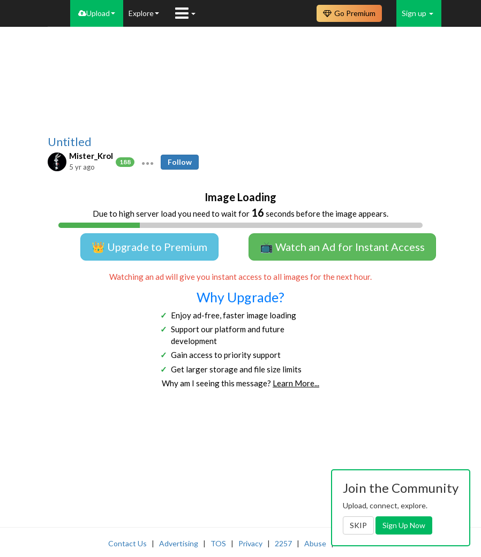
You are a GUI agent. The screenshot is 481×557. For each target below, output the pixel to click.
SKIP (358, 525)
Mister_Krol (91, 156)
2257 (283, 543)
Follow (180, 161)
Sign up (417, 13)
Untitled (70, 142)
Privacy (250, 543)
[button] (147, 162)
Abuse (315, 543)
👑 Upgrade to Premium (149, 246)
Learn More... (296, 383)
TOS (218, 543)
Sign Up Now (403, 525)
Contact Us (127, 543)
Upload (96, 13)
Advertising (178, 543)
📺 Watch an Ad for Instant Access (342, 246)
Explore (144, 13)
